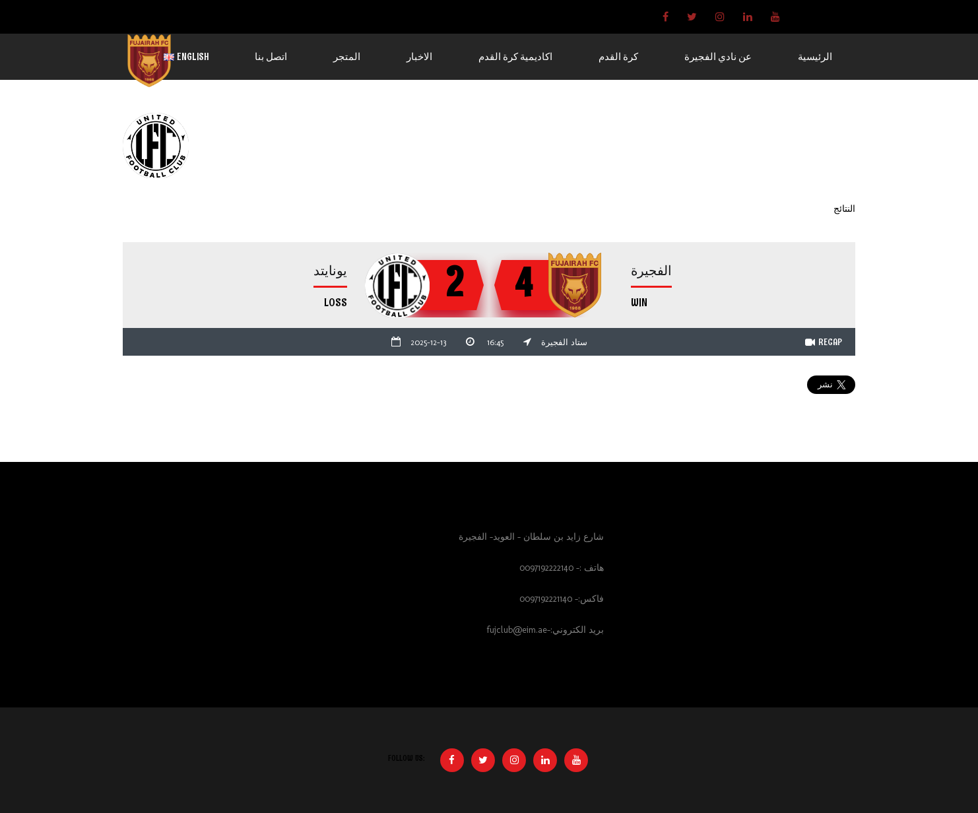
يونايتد (330, 270)
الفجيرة (651, 270)
